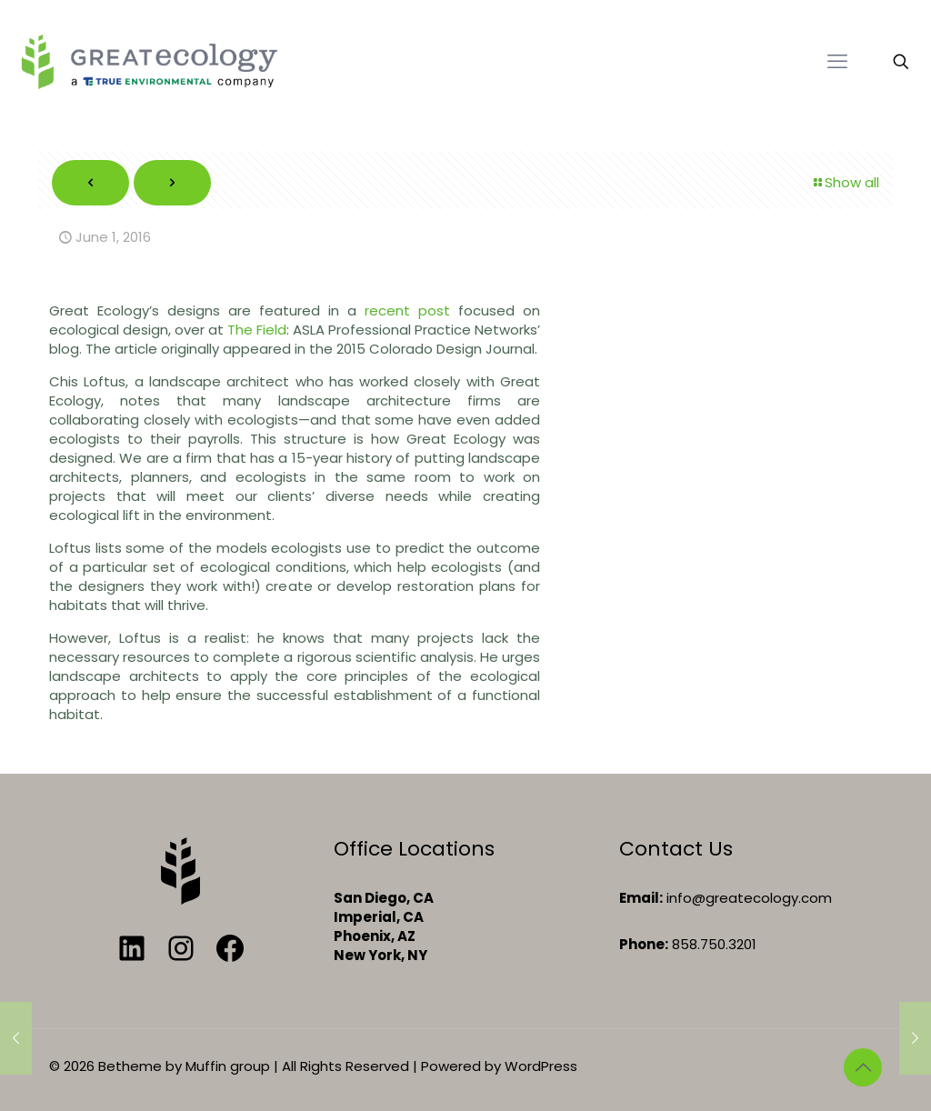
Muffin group (227, 1066)
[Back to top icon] (863, 1067)
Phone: (643, 944)
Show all (845, 182)
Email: (641, 897)
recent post (407, 310)
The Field (256, 329)
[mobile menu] (837, 61)
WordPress (541, 1066)
